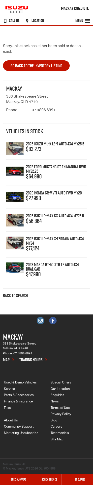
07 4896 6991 (44, 110)
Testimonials (60, 433)
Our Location (60, 389)
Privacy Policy (61, 414)
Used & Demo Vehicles (20, 382)
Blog (54, 420)
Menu (83, 21)
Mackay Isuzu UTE (75, 8)
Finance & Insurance (18, 401)
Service (9, 389)
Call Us (11, 21)
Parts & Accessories (19, 395)
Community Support (19, 427)
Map (6, 360)
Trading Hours (31, 360)
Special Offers (61, 382)
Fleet (7, 408)
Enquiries (57, 395)
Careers (56, 427)
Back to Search (15, 296)
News (55, 401)
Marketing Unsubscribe (21, 433)
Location (34, 21)
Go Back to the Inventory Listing (36, 66)
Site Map (57, 439)
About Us (11, 420)
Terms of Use (60, 408)
